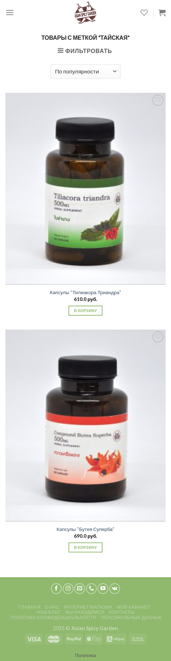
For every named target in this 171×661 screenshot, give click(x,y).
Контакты (121, 612)
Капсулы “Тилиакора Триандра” (85, 292)
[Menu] (9, 12)
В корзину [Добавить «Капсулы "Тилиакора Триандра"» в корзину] (85, 310)
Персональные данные (131, 617)
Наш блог (49, 612)
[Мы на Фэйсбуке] (56, 588)
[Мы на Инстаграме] (68, 588)
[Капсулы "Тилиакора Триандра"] (85, 189)
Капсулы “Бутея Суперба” (85, 529)
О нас (52, 607)
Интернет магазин (88, 607)
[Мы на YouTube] (103, 588)
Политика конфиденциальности (53, 617)
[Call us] (91, 588)
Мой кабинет (133, 607)
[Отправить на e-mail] (79, 588)
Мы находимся (84, 612)
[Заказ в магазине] (85, 71)
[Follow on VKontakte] (114, 588)
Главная (30, 607)
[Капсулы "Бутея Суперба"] (85, 426)
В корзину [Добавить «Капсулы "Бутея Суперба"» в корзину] (85, 547)
